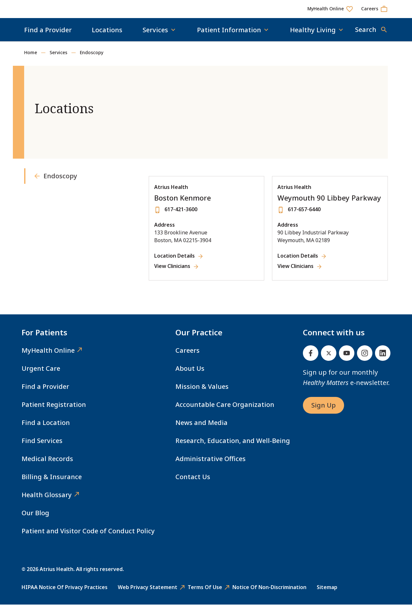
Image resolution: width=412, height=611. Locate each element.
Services (58, 59)
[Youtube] (346, 359)
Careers (187, 356)
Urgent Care (41, 374)
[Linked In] (382, 359)
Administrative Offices (210, 465)
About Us (189, 374)
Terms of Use (205, 593)
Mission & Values (202, 393)
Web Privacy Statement (147, 593)
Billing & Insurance (52, 483)
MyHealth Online (48, 356)
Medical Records (47, 465)
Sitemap (327, 593)
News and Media (201, 429)
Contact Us (192, 483)
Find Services (42, 447)
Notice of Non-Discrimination (269, 593)
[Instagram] (364, 359)
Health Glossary (47, 501)
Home (30, 59)
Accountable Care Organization (224, 411)
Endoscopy (91, 59)
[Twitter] (328, 359)
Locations (107, 36)
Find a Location (46, 429)
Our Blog (35, 519)
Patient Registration (54, 411)
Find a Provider (48, 36)
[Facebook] (310, 359)
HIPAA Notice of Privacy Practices (65, 593)
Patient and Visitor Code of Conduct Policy (88, 537)
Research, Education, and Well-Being (232, 447)
